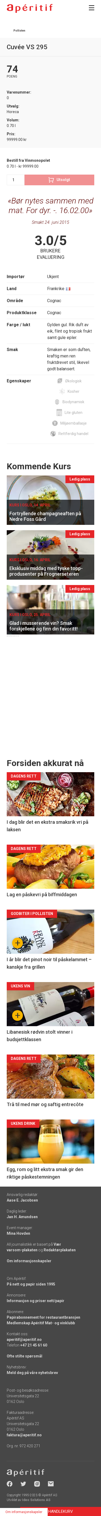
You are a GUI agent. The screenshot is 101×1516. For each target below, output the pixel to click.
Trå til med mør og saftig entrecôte (45, 1104)
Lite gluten (73, 412)
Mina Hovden (18, 1233)
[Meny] (91, 7)
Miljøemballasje (73, 423)
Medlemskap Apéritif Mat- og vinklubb (41, 1323)
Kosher (73, 391)
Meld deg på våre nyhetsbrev (32, 1373)
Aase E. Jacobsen (22, 1200)
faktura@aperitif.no (24, 1435)
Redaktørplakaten (60, 1250)
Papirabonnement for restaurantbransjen (43, 1317)
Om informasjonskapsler (29, 1261)
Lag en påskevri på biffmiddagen (42, 894)
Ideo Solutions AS (36, 1500)
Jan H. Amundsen (22, 1217)
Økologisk (73, 381)
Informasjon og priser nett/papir (35, 1301)
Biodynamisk (73, 402)
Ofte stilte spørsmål (24, 1356)
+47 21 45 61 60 (33, 1345)
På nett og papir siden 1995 (31, 1284)
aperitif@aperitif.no (24, 1339)
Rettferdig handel (73, 434)
